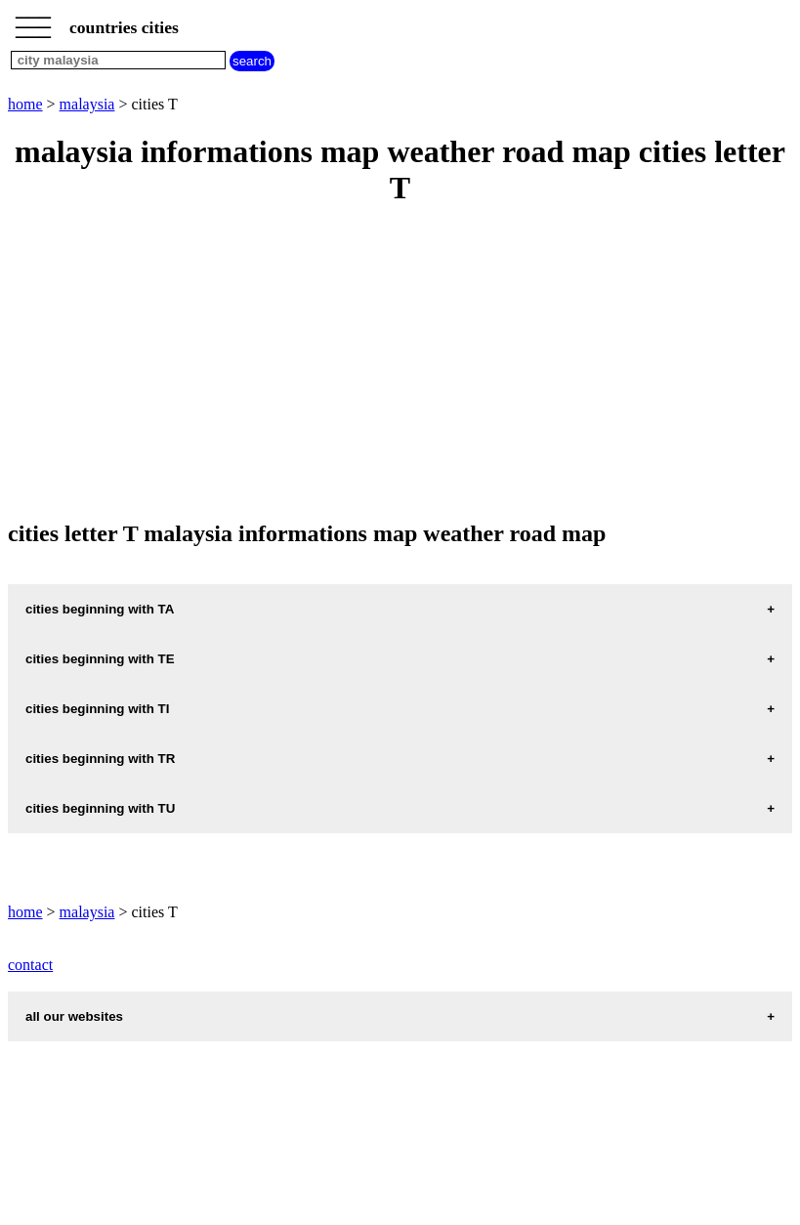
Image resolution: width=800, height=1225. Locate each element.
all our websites (74, 1016)
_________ (33, 21)
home (25, 104)
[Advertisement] (400, 364)
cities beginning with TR (100, 758)
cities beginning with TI (97, 708)
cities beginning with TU (100, 808)
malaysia (87, 104)
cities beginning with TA (99, 609)
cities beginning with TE (100, 659)
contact (30, 964)
